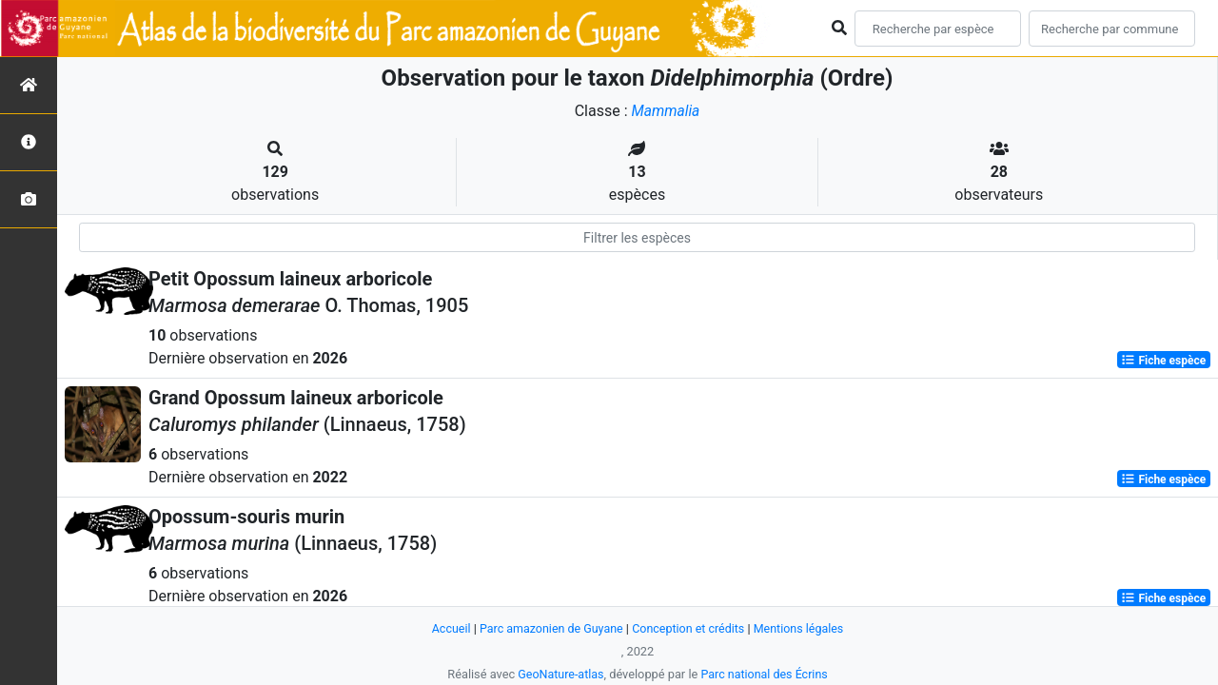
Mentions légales (802, 628)
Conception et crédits (689, 628)
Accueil (446, 628)
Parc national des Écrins (765, 674)
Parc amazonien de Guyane (549, 628)
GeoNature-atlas (559, 674)
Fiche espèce (1163, 359)
